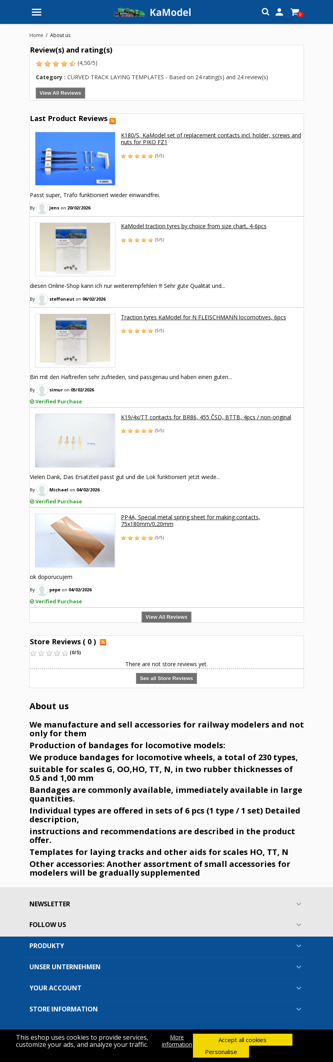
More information (177, 1041)
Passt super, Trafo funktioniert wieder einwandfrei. (95, 195)
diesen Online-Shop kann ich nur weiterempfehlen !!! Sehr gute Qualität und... (127, 285)
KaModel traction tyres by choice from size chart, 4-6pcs (194, 226)
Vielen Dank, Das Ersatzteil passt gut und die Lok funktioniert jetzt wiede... (125, 477)
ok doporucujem (51, 577)
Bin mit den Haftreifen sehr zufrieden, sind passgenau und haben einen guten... (131, 377)
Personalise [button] (221, 1052)
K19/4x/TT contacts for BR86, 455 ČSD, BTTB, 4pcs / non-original (206, 417)
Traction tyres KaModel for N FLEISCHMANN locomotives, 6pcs (203, 317)
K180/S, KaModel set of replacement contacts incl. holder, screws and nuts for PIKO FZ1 (211, 138)
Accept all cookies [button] (242, 1040)
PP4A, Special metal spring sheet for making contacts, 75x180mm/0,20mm (190, 520)
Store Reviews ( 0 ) (63, 641)
